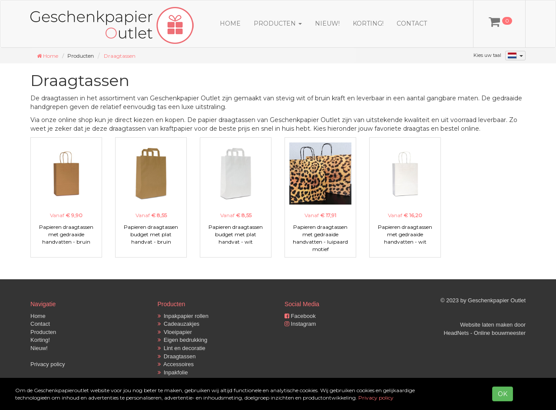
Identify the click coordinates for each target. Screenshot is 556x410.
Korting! (368, 23)
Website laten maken (486, 324)
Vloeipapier (175, 332)
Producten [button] (278, 23)
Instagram (300, 324)
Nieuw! (327, 23)
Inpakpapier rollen (183, 316)
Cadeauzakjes (179, 324)
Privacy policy (47, 364)
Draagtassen (120, 56)
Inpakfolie (173, 372)
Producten (43, 332)
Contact (412, 23)
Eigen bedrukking (183, 340)
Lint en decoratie (181, 348)
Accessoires (176, 364)
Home (230, 23)
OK (502, 394)
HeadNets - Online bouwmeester (484, 333)
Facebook (300, 316)
